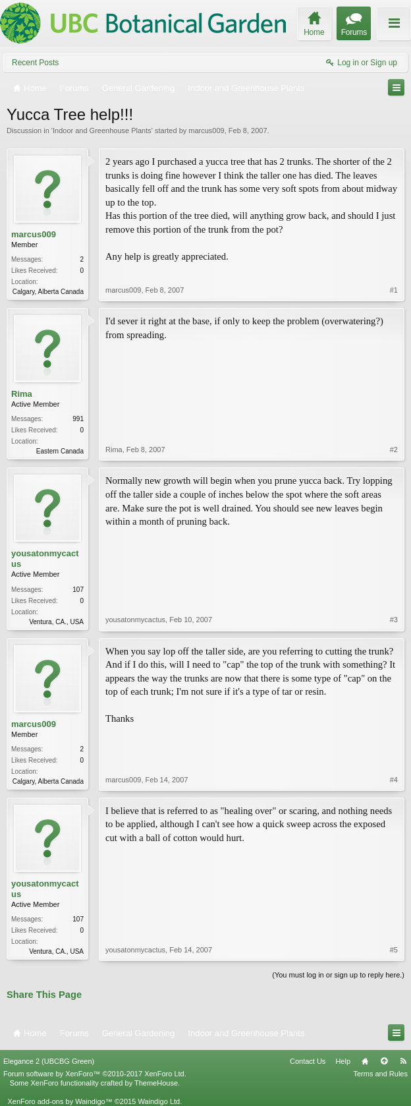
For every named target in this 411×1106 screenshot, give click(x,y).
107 (78, 589)
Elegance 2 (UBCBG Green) (48, 1061)
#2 (394, 449)
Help (342, 1061)
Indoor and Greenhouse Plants (102, 130)
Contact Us (307, 1061)
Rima (21, 394)
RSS (403, 1061)
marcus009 (206, 130)
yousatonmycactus (45, 558)
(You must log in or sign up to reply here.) (338, 975)
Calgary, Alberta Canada (48, 291)
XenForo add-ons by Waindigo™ (59, 1101)
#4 (394, 780)
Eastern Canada (60, 451)
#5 (394, 950)
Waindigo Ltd (159, 1101)
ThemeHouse (156, 1083)
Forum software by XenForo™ (94, 1074)
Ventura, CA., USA (56, 622)
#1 (394, 290)
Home (365, 1061)
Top (384, 1061)
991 (78, 418)
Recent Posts (35, 62)
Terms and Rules (380, 1074)
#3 (394, 620)
